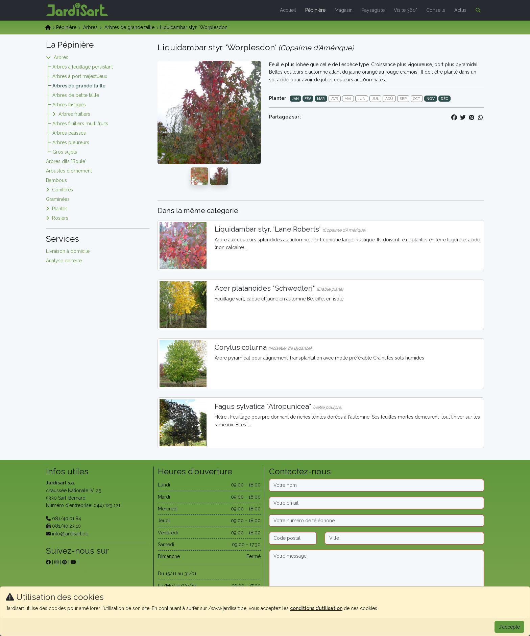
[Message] (376, 571)
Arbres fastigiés (69, 104)
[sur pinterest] (64, 562)
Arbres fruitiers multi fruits (80, 123)
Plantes (60, 208)
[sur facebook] (48, 562)
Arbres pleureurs (70, 142)
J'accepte (509, 627)
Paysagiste (373, 10)
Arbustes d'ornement (69, 171)
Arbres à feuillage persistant (82, 67)
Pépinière (315, 10)
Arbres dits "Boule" (66, 161)
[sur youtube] (73, 562)
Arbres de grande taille (129, 27)
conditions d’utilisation (316, 608)
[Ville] (404, 538)
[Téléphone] (376, 520)
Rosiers (60, 218)
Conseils (435, 10)
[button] (476, 10)
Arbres (90, 27)
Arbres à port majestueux (79, 76)
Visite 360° (405, 10)
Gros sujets (64, 152)
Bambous (56, 180)
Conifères (62, 189)
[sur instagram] (56, 562)
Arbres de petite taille (75, 95)
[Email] (376, 503)
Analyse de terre (64, 260)
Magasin (344, 10)
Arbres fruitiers (74, 114)
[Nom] (376, 485)
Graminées (58, 199)
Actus (460, 10)
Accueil (288, 10)
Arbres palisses (69, 133)
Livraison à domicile (68, 251)
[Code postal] (293, 538)
